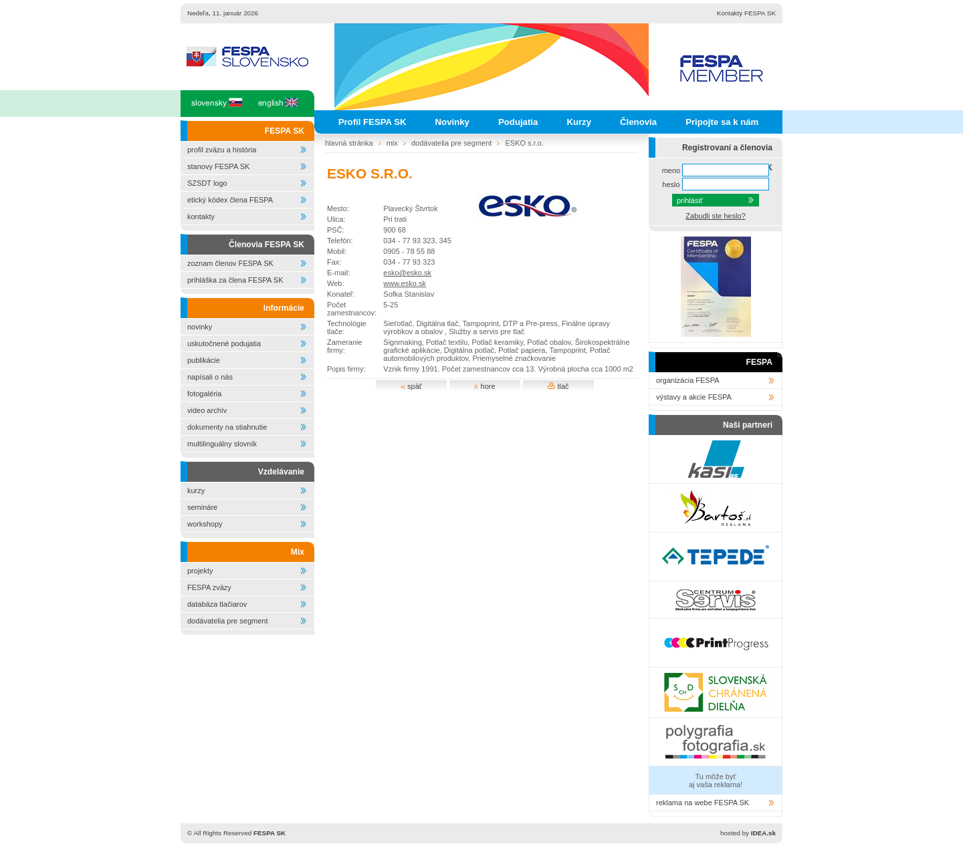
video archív (207, 410)
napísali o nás (210, 377)
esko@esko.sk (407, 273)
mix (392, 143)
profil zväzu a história (221, 150)
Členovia (638, 122)
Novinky (452, 122)
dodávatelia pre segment (227, 621)
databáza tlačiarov (217, 604)
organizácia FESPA (688, 380)
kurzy (196, 490)
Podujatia (518, 122)
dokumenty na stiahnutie (227, 427)
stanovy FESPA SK (218, 166)
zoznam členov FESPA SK (230, 263)
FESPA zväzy (209, 587)
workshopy (205, 524)
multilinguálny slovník (222, 444)
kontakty (201, 216)
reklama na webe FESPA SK (702, 803)
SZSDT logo (207, 183)
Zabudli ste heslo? (715, 216)
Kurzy (578, 122)
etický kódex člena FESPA (230, 200)
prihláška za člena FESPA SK (235, 280)
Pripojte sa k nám (721, 122)
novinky (199, 327)
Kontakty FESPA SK (746, 13)
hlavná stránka (349, 143)
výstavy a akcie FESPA (694, 397)
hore (484, 386)
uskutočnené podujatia (224, 343)
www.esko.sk (404, 283)
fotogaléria (204, 394)
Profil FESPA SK (372, 122)
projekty (200, 571)
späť (411, 386)
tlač (558, 386)
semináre (202, 507)
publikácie (203, 360)
